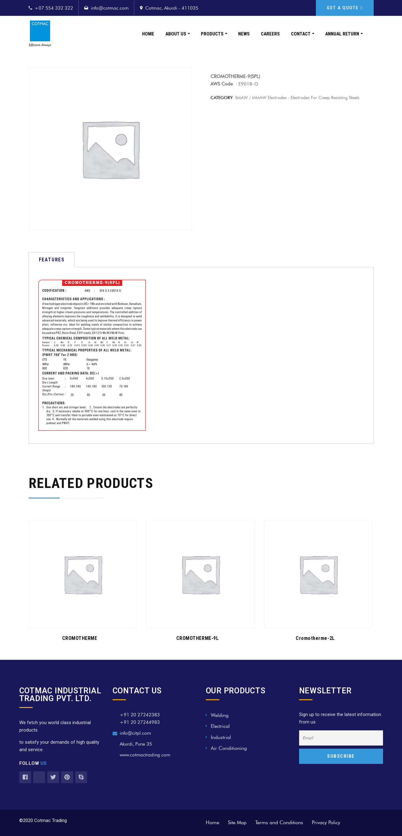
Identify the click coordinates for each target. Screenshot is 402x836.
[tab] (52, 259)
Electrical (220, 726)
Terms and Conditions (279, 822)
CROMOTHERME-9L (197, 638)
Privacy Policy (326, 822)
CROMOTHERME (79, 638)
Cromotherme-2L (315, 638)
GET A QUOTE (345, 8)
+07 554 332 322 (54, 8)
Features (52, 260)
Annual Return (342, 34)
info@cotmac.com (110, 8)
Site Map (237, 822)
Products (212, 34)
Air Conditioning (229, 748)
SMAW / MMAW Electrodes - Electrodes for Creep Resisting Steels (297, 97)
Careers (270, 34)
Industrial (221, 737)
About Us (175, 34)
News (244, 34)
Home (148, 34)
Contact (301, 34)
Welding (220, 715)
